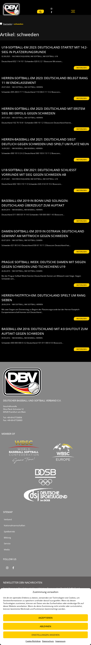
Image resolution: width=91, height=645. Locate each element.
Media (7, 549)
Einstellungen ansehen (46, 634)
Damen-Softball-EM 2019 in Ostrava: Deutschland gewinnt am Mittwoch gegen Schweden (43, 233)
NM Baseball (18, 148)
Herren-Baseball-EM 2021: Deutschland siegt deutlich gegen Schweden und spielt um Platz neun (45, 141)
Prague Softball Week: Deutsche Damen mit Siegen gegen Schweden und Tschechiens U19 (44, 264)
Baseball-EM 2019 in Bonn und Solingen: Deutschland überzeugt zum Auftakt (35, 203)
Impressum (60, 641)
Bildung (7, 537)
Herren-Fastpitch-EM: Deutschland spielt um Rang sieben (44, 297)
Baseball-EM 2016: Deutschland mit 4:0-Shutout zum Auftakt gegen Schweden (45, 331)
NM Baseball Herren (33, 148)
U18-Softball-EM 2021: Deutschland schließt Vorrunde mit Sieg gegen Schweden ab (39, 172)
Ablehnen (45, 626)
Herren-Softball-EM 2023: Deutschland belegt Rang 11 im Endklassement (45, 80)
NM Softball (36, 56)
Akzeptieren (45, 617)
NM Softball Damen (33, 240)
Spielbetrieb (9, 531)
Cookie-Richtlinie (33, 641)
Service (7, 543)
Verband (8, 519)
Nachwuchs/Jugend (21, 56)
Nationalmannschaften (14, 525)
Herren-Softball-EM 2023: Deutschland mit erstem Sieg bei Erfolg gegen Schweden (43, 110)
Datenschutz (48, 641)
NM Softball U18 (50, 56)
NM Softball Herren (33, 87)
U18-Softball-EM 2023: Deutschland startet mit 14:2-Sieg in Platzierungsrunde (44, 49)
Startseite (7, 24)
